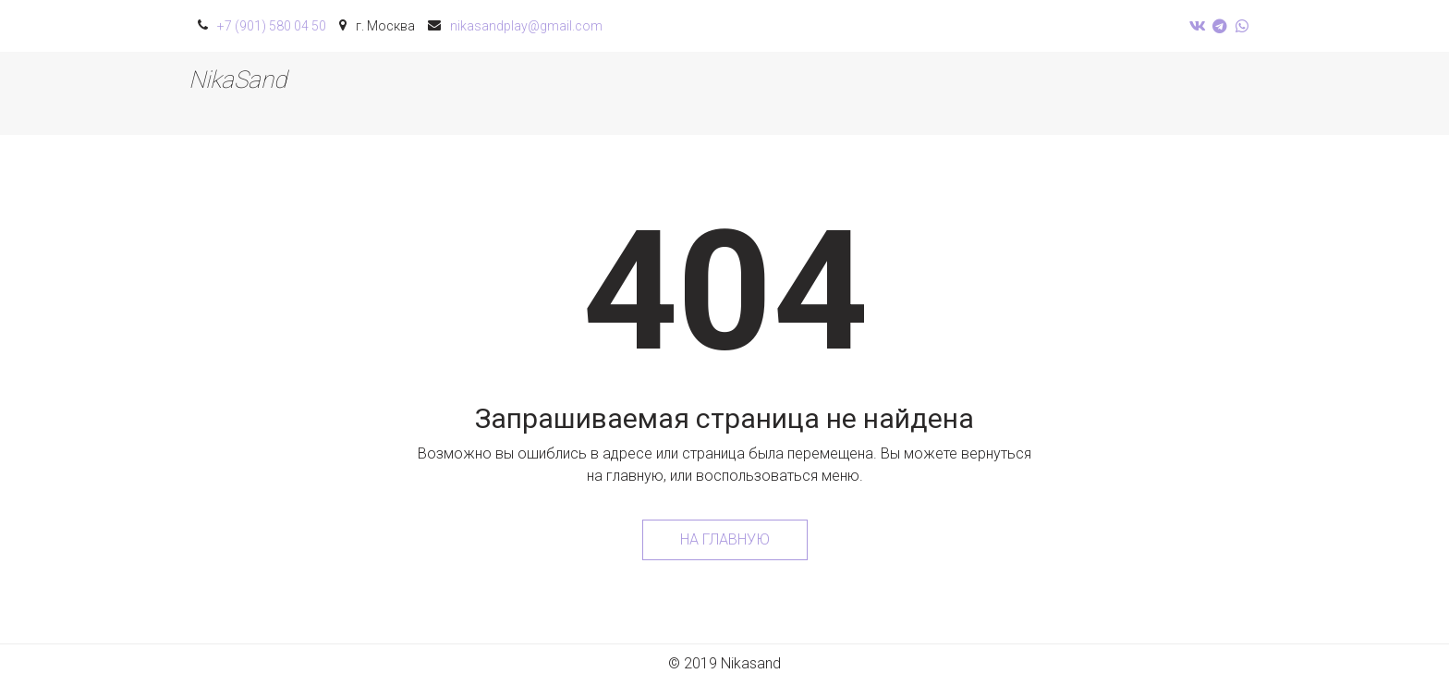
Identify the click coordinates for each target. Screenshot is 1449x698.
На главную (725, 539)
